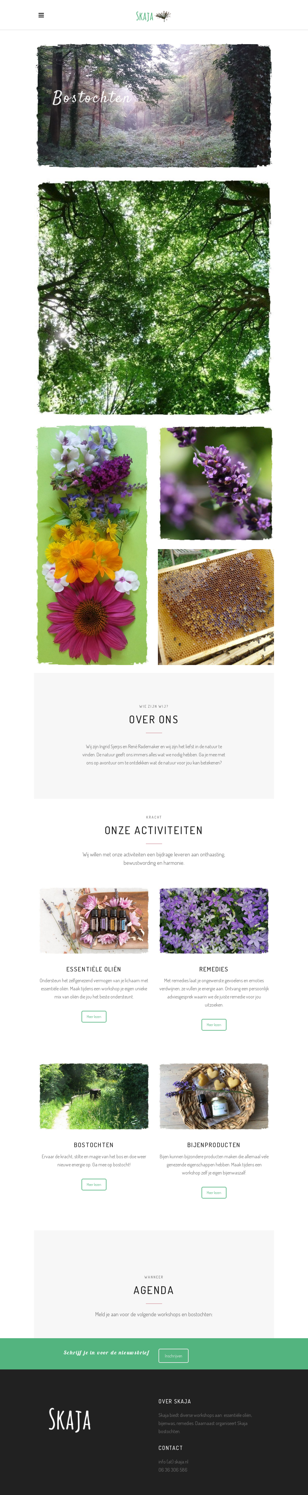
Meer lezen (94, 1016)
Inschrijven (173, 1355)
